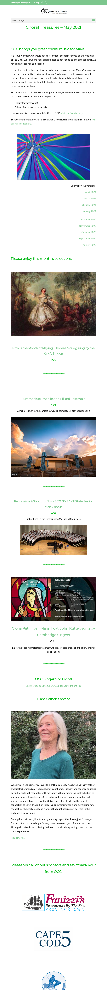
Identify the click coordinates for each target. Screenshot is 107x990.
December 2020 (88, 219)
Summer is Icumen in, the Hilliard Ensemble (53, 399)
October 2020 (88, 232)
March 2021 (90, 198)
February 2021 (88, 204)
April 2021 (90, 192)
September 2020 (87, 238)
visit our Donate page (72, 113)
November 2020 (87, 225)
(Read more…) (18, 837)
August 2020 (89, 244)
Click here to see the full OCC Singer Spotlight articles (53, 685)
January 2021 (89, 211)
